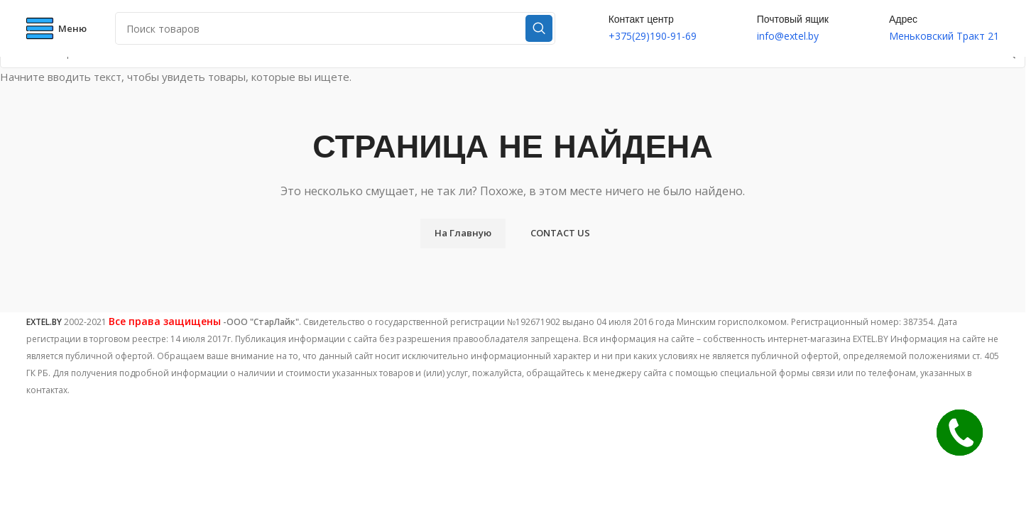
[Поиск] (335, 28)
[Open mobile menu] (56, 28)
